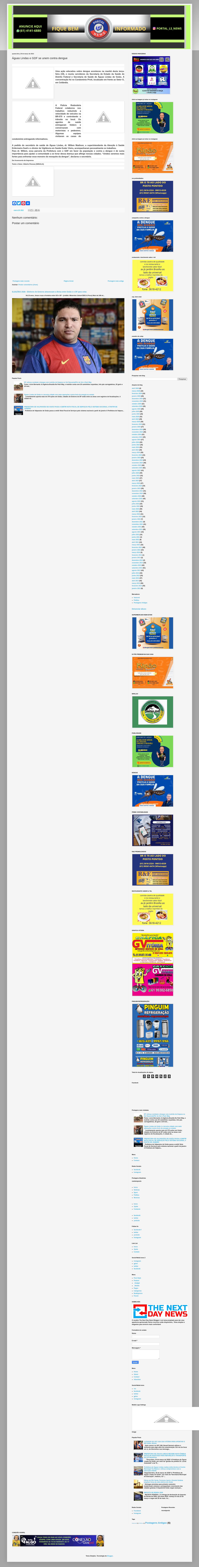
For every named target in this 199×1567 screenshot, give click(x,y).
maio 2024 (135, 447)
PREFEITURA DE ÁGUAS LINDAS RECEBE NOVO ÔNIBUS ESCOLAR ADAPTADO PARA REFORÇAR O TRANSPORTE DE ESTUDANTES (165, 1455)
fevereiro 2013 (137, 586)
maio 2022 (135, 509)
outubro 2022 (136, 496)
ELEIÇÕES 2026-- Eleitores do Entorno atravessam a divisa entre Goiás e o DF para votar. (49, 292)
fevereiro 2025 (137, 424)
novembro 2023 (137, 463)
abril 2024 (135, 450)
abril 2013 (135, 581)
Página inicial (68, 281)
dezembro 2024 (137, 429)
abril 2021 (135, 542)
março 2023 (136, 483)
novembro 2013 (137, 563)
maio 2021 (135, 539)
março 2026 (136, 391)
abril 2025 (135, 419)
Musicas (137, 1198)
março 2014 (136, 552)
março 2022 (136, 514)
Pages (136, 1288)
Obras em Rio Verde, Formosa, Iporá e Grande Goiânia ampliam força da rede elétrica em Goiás (163, 1481)
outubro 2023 (136, 465)
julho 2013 (135, 573)
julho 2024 (135, 442)
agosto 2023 (136, 470)
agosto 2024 (136, 440)
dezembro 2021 (137, 522)
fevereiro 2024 (137, 455)
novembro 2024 (137, 432)
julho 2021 (135, 534)
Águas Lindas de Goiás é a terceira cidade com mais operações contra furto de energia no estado (59, 394)
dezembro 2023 (137, 460)
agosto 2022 (136, 501)
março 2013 (136, 583)
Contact (136, 1160)
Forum (136, 1296)
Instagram (137, 1513)
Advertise (137, 1379)
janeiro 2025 (136, 427)
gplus (136, 1263)
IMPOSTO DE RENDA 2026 (153, 1492)
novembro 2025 (137, 401)
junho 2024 (136, 445)
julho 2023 (135, 473)
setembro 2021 (137, 529)
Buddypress (138, 1293)
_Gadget (137, 1283)
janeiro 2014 (136, 557)
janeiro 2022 (136, 519)
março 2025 (136, 422)
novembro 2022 (137, 493)
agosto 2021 (136, 532)
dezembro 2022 (137, 491)
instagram (137, 1172)
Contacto (137, 1209)
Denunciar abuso (139, 609)
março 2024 (136, 452)
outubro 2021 (136, 527)
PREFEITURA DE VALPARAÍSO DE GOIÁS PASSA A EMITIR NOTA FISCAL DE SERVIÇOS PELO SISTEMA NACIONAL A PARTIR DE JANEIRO (165, 1140)
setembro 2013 (137, 568)
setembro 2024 (137, 437)
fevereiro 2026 (137, 393)
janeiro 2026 (136, 396)
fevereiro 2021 (137, 547)
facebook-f (137, 1230)
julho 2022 (135, 504)
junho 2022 (136, 506)
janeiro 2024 (136, 457)
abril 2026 (135, 388)
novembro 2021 (137, 524)
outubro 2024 (136, 434)
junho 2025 (136, 414)
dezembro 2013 (137, 560)
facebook (137, 1170)
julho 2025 (135, 411)
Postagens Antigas (140, 603)
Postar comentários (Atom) (28, 285)
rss (135, 1389)
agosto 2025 (136, 409)
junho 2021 (136, 537)
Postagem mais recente (21, 281)
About (136, 1374)
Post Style (137, 1278)
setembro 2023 (137, 468)
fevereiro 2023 (137, 486)
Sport (136, 1192)
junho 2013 (136, 575)
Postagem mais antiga (116, 281)
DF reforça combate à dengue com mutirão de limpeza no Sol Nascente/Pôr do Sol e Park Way (57, 382)
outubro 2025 (136, 404)
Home (136, 1158)
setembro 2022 (137, 498)
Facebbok (137, 1511)
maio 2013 (135, 578)
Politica (136, 1195)
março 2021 (136, 545)
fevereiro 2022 (137, 516)
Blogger (110, 1556)
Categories (138, 1291)
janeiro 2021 (136, 550)
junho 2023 (136, 475)
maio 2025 (135, 416)
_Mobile (136, 1286)
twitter (136, 1218)
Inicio (136, 1187)
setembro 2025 (137, 406)
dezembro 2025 (137, 399)
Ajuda (136, 1206)
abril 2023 (135, 481)
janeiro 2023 (136, 488)
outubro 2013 (136, 565)
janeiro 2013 (136, 588)
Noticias (137, 1190)
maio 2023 (135, 478)
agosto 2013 (136, 570)
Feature (136, 1280)
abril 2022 (135, 511)
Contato (136, 1252)
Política (136, 600)
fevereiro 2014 (137, 555)
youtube (137, 1220)
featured (137, 597)
